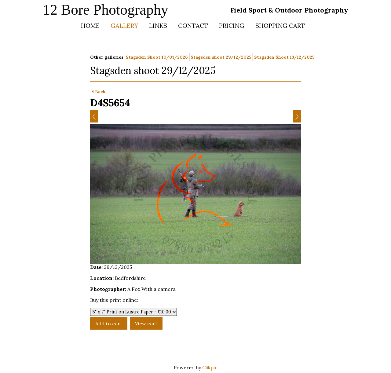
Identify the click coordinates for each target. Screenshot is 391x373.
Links (158, 25)
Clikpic (209, 367)
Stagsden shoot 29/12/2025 (221, 57)
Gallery (124, 25)
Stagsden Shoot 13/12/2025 (284, 57)
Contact (193, 25)
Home (90, 25)
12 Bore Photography (105, 10)
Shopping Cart (280, 25)
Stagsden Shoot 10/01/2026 (157, 57)
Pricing (231, 25)
